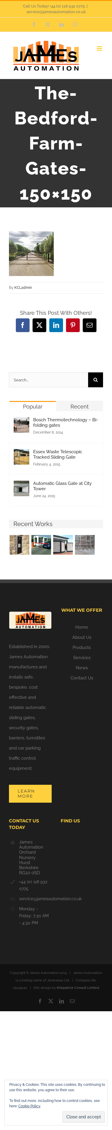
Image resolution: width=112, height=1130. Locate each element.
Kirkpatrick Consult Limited (78, 988)
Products (82, 647)
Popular (32, 406)
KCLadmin (23, 288)
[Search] (95, 379)
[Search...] (48, 379)
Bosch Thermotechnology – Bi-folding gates (65, 422)
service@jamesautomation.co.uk (56, 12)
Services (81, 657)
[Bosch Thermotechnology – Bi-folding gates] (21, 422)
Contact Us (81, 678)
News (82, 667)
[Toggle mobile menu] (100, 48)
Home (81, 627)
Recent (79, 406)
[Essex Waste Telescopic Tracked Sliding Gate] (21, 454)
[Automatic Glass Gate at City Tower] (21, 485)
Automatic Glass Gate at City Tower (62, 486)
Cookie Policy (29, 1106)
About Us (81, 637)
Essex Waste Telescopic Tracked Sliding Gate (57, 454)
